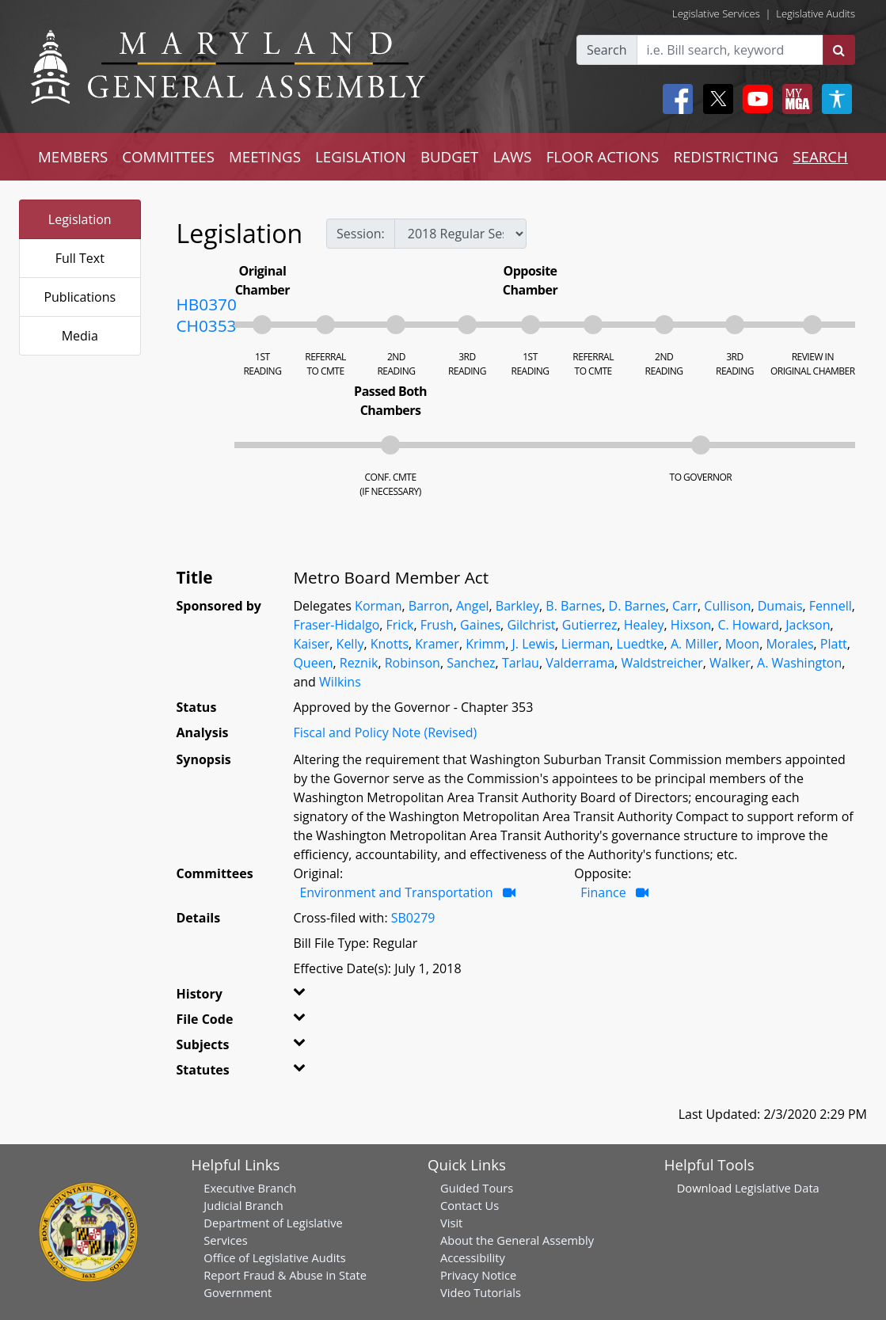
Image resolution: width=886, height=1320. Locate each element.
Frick (400, 624)
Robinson (412, 662)
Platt (833, 643)
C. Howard (747, 624)
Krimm (485, 643)
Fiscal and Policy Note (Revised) (385, 732)
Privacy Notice (478, 1275)
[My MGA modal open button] (794, 99)
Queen (313, 662)
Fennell (830, 605)
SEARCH (820, 156)
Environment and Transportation (395, 892)
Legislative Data (777, 1188)
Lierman (585, 643)
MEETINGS (265, 156)
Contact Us (469, 1205)
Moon (742, 643)
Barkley (517, 605)
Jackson (807, 624)
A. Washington (799, 662)
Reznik (359, 662)
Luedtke (640, 643)
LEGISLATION (360, 156)
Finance (603, 892)
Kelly (350, 643)
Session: (361, 233)
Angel (472, 605)
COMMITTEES (168, 156)
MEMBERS (73, 156)
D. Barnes (637, 605)
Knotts (390, 643)
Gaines (480, 624)
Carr (685, 605)
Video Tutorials (480, 1292)
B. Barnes (574, 605)
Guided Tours (476, 1188)
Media (80, 335)
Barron (429, 605)
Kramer (437, 643)
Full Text (80, 258)
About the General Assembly (517, 1240)
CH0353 (207, 325)
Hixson (691, 624)
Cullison (727, 605)
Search (607, 50)
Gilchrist (531, 624)
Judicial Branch (243, 1205)
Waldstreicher (661, 662)
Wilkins (340, 681)
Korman (378, 605)
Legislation (80, 219)
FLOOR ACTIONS (603, 156)
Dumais (780, 605)
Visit (451, 1223)
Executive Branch (249, 1188)
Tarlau (520, 662)
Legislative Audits (815, 13)
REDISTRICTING (725, 156)
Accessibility (472, 1257)
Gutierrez (590, 624)
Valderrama (580, 662)
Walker (730, 662)
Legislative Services (716, 13)
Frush (437, 624)
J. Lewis (532, 643)
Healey (644, 624)
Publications (80, 297)
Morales (789, 643)
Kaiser (311, 643)
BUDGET (449, 156)
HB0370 (207, 304)
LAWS (512, 156)
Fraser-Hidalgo (336, 624)
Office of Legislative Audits (274, 1257)
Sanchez (471, 662)
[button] (310, 997)
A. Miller (695, 643)
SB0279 (413, 917)
